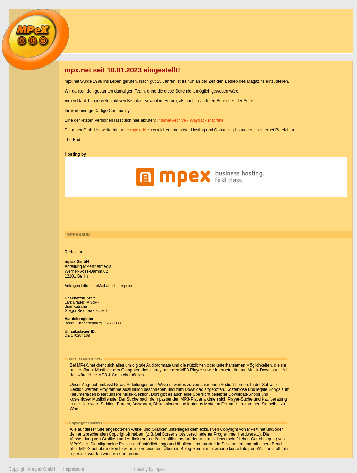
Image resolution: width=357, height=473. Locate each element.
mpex (159, 469)
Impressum (73, 469)
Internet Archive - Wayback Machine (190, 120)
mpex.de (138, 130)
